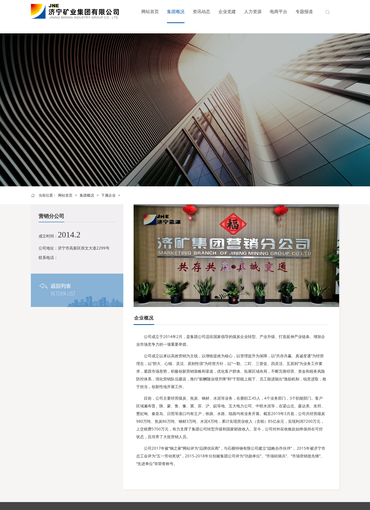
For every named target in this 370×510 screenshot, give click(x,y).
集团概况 (87, 195)
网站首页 (65, 195)
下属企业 (108, 195)
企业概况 (144, 318)
